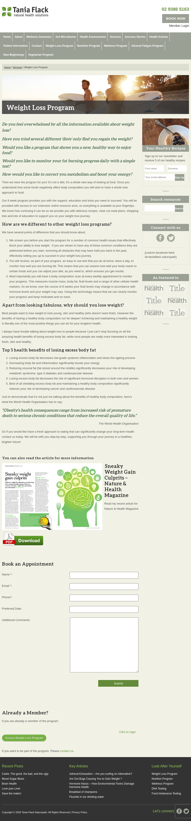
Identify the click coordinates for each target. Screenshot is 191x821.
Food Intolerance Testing (166, 793)
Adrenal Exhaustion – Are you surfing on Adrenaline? (100, 773)
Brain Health (9, 783)
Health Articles (158, 36)
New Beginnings (13, 54)
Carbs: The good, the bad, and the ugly (25, 773)
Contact (37, 45)
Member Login (179, 25)
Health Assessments (93, 36)
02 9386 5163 (175, 9)
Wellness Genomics (39, 36)
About (19, 36)
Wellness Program (115, 45)
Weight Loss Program (59, 45)
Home (7, 36)
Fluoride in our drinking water (86, 796)
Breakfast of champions (83, 792)
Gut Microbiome (65, 36)
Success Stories (135, 36)
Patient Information (15, 45)
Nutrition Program (88, 45)
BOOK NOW (175, 18)
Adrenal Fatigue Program (147, 45)
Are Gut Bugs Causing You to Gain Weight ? (95, 778)
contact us (66, 751)
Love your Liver (11, 788)
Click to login (127, 732)
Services (115, 36)
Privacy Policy (79, 812)
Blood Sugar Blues (13, 778)
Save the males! (11, 793)
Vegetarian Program (40, 54)
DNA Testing (159, 788)
